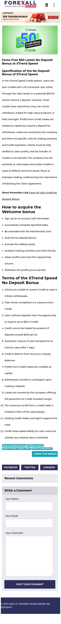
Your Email (12, 515)
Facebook (10, 467)
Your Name (12, 498)
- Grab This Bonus (45, 453)
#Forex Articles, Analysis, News (16, 449)
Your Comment (14, 533)
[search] (48, 4)
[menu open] (54, 4)
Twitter (29, 467)
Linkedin (49, 467)
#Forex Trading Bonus (42, 449)
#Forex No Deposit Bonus (14, 445)
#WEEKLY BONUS (35, 445)
